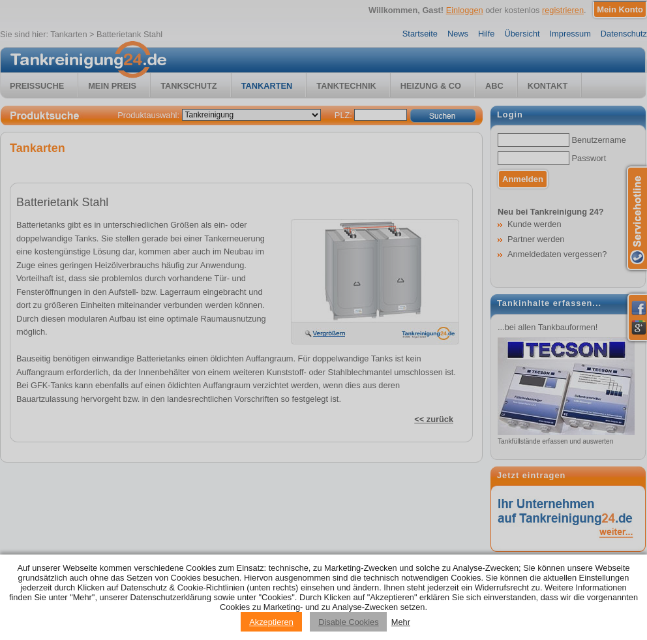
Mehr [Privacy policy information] (400, 622)
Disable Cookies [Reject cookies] (348, 622)
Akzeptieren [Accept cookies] (271, 622)
